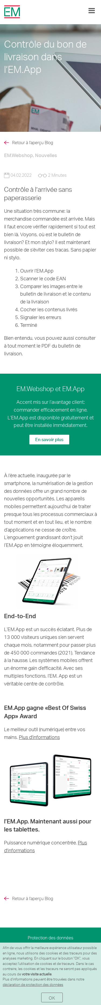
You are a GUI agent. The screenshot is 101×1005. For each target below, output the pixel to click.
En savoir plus (49, 439)
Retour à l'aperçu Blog (32, 142)
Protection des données (50, 937)
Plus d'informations (39, 737)
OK (52, 998)
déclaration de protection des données (33, 984)
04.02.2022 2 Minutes (35, 175)
